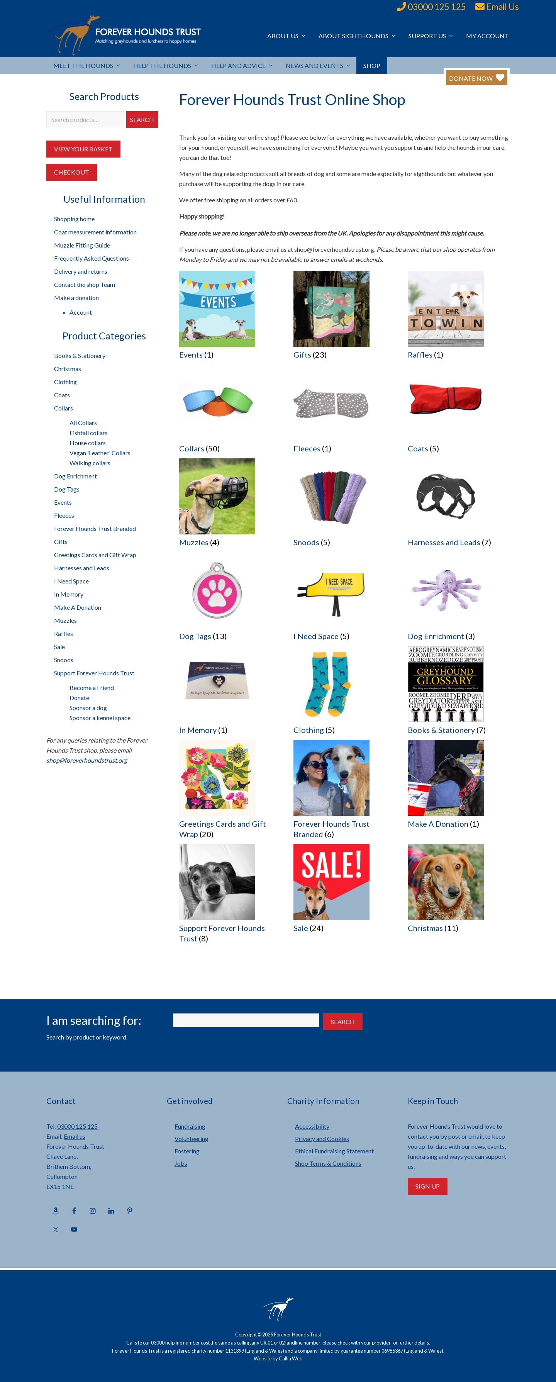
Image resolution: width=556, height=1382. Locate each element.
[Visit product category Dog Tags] (230, 599)
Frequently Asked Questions (91, 258)
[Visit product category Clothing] (344, 693)
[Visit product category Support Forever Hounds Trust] (230, 896)
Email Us (502, 7)
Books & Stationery (79, 355)
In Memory (68, 594)
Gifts (61, 541)
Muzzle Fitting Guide (82, 245)
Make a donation (76, 297)
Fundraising (190, 1126)
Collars (63, 408)
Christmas (67, 368)
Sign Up (427, 1186)
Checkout (71, 172)
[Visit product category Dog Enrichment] (459, 599)
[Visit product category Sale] (344, 891)
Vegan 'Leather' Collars (100, 452)
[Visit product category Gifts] (344, 318)
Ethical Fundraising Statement (334, 1151)
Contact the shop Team (84, 284)
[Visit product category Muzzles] (230, 505)
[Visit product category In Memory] (230, 693)
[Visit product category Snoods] (344, 505)
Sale (59, 646)
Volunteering (191, 1138)
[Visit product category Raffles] (459, 318)
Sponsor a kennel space (100, 717)
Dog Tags (67, 489)
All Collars (83, 422)
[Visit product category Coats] (459, 411)
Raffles (63, 633)
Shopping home (74, 218)
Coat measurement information (95, 232)
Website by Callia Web (278, 1358)
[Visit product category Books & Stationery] (459, 693)
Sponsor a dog (88, 707)
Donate (79, 697)
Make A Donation (77, 607)
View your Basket (83, 149)
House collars (88, 442)
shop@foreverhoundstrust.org (86, 760)
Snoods (63, 659)
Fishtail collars (89, 432)
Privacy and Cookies (322, 1138)
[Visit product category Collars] (230, 411)
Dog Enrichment (75, 476)
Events (63, 502)
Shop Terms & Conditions (328, 1163)
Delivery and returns (80, 271)
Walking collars (90, 462)
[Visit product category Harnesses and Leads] (459, 505)
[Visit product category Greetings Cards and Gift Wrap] (230, 792)
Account (81, 312)
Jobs (181, 1163)
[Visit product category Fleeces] (344, 411)
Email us (74, 1136)
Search (142, 119)
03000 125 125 (437, 7)
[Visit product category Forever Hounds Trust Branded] (344, 792)
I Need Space (71, 581)
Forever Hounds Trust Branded (95, 528)
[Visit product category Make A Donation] (459, 787)
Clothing (65, 381)
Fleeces (64, 515)
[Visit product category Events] (230, 318)
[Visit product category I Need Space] (344, 599)
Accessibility (312, 1126)
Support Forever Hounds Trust (94, 673)
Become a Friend (92, 687)
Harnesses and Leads (81, 567)
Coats (62, 394)
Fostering (187, 1151)
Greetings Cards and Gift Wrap (95, 554)
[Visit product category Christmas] (459, 891)
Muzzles (65, 620)
